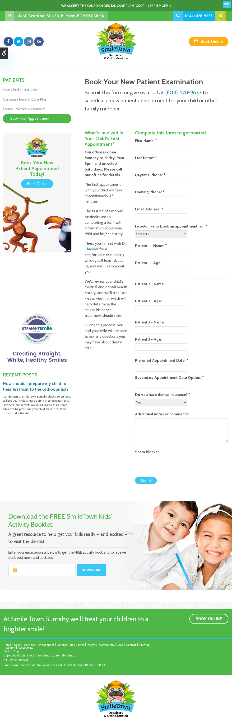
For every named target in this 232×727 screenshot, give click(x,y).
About (18, 644)
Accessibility (25, 647)
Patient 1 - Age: (148, 263)
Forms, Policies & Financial (24, 109)
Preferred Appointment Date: (161, 360)
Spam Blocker (147, 452)
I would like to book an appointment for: (171, 226)
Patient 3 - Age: (148, 339)
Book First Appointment (30, 118)
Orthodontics (45, 644)
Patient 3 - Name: (150, 322)
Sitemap (144, 644)
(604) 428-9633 (198, 16)
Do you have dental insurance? (162, 394)
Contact (131, 644)
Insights (92, 644)
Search (10, 647)
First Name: (146, 140)
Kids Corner (77, 644)
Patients (62, 644)
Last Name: (146, 158)
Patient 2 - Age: (148, 301)
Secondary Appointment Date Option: (169, 377)
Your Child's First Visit (20, 90)
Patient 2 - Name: (150, 284)
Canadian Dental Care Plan (25, 99)
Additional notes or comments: (162, 414)
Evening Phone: (149, 192)
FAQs (120, 644)
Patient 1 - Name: (151, 245)
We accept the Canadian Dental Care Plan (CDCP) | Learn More (114, 6)
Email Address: (149, 209)
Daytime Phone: (150, 175)
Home (7, 644)
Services (29, 644)
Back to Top (11, 651)
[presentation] (162, 463)
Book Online (211, 41)
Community (106, 644)
